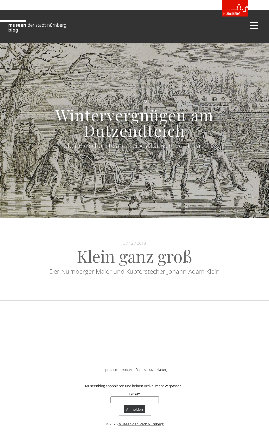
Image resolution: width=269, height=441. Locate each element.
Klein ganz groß (134, 256)
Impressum (110, 369)
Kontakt (126, 369)
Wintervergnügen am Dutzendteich (135, 123)
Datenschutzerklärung (151, 369)
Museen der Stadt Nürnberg (141, 424)
